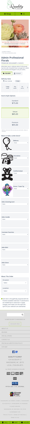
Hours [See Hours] (25, 422)
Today (17, 81)
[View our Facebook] (13, 353)
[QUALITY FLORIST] (15, 9)
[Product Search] (15, 314)
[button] (15, 383)
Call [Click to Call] (5, 422)
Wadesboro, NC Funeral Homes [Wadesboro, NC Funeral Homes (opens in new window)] (10, 400)
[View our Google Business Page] (16, 353)
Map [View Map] (15, 422)
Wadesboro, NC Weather (11, 409)
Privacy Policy (7, 414)
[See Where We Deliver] (15, 324)
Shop (7, 13)
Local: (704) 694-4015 (15, 365)
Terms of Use (15, 417)
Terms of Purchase (20, 414)
